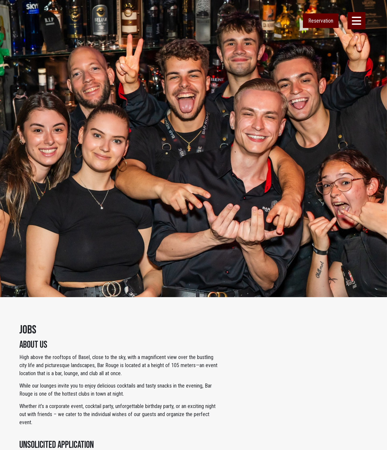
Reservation (320, 20)
